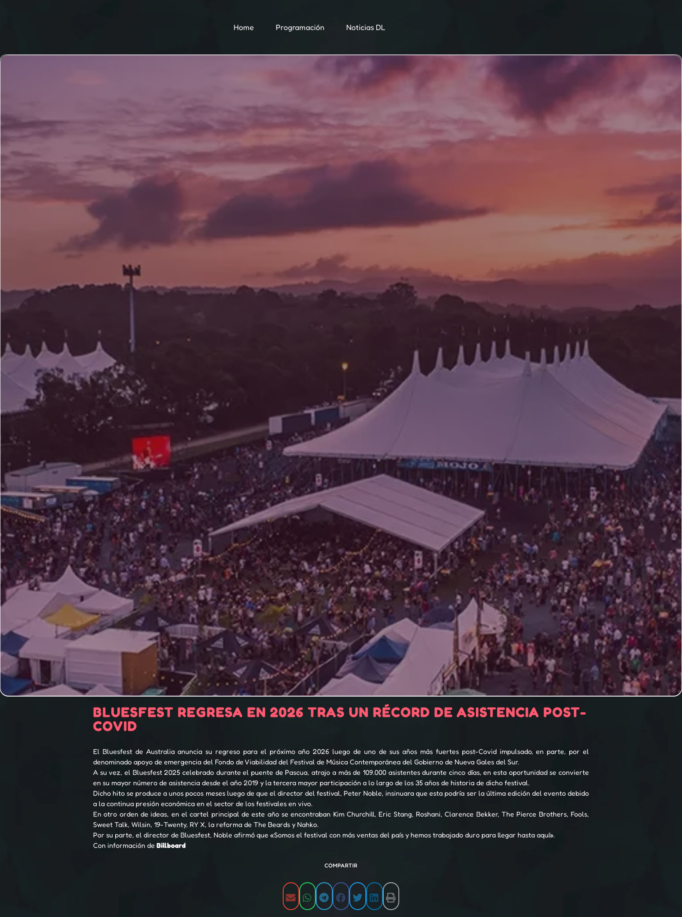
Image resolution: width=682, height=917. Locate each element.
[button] (291, 896)
